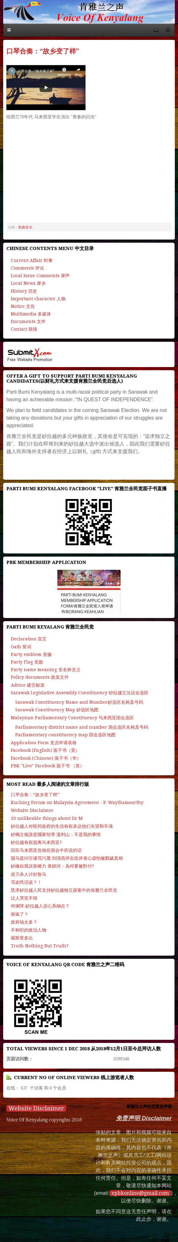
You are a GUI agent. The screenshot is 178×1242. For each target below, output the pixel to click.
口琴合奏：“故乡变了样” (42, 51)
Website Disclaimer (36, 1108)
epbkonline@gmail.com (140, 1193)
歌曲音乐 (25, 227)
